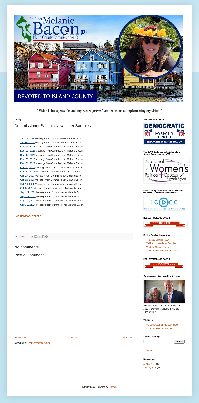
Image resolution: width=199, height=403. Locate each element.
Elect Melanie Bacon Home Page (162, 250)
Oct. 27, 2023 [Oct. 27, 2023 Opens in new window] (27, 175)
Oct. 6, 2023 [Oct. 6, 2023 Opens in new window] (26, 188)
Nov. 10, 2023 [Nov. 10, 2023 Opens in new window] (27, 167)
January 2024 (150, 367)
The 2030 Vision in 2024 (157, 240)
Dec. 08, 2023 (27, 159)
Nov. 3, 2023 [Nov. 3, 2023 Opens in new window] (27, 171)
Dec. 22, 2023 (27, 150)
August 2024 (149, 364)
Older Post (127, 337)
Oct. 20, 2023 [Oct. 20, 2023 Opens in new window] (27, 179)
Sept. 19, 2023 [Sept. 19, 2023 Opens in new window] (28, 200)
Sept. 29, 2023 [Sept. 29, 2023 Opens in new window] (28, 192)
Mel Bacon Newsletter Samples (161, 243)
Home (74, 337)
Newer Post (20, 337)
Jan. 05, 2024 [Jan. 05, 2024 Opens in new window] (27, 142)
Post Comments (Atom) (38, 343)
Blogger (112, 387)
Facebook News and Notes (159, 328)
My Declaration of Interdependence (163, 325)
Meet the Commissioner (157, 247)
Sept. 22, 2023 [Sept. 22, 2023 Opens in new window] (28, 196)
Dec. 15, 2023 (27, 155)
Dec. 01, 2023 (27, 163)
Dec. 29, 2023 (27, 146)
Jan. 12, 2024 (27, 138)
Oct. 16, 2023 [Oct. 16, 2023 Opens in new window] (27, 184)
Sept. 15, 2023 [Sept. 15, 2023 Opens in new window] (28, 204)
